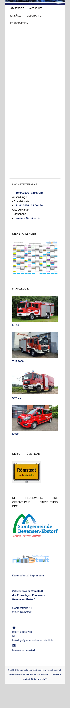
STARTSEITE (17, 8)
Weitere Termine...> (28, 218)
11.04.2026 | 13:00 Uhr (29, 205)
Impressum (37, 575)
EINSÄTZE (15, 15)
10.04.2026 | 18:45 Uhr (29, 192)
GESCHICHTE (34, 15)
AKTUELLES (35, 8)
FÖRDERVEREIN (19, 23)
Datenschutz (20, 575)
